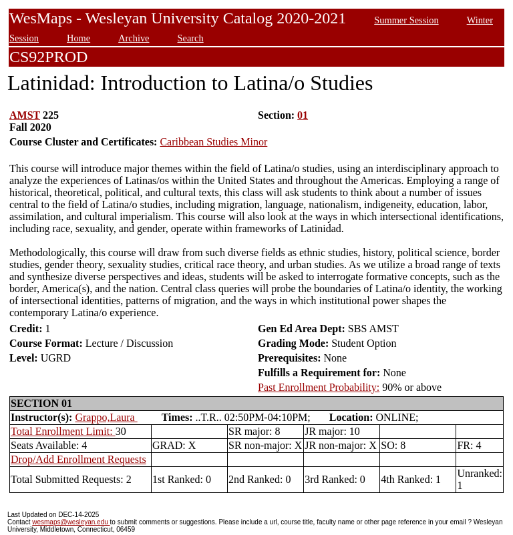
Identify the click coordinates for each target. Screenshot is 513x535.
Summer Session (406, 20)
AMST (24, 115)
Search (191, 38)
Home (78, 38)
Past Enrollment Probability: (318, 387)
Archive (133, 38)
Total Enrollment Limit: (63, 431)
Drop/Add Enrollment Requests (78, 459)
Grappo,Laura (106, 417)
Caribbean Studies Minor (213, 141)
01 (302, 115)
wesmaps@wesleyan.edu (71, 522)
